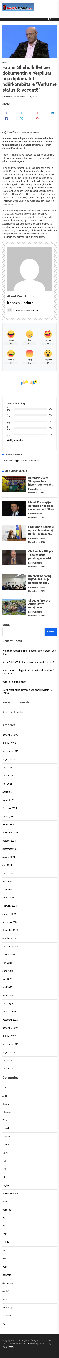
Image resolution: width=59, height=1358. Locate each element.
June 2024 (7, 873)
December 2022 (10, 1020)
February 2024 (9, 906)
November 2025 (10, 735)
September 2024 (10, 849)
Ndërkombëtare (10, 1193)
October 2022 (9, 1036)
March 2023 (8, 995)
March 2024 (8, 897)
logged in (18, 461)
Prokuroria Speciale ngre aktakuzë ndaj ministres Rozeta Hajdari (41, 532)
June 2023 (7, 971)
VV (3, 1323)
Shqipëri (6, 1291)
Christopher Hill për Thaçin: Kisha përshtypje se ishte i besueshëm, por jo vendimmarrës (41, 558)
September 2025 (10, 751)
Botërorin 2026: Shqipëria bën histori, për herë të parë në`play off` (40, 483)
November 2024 (10, 832)
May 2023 (7, 979)
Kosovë (5, 63)
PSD (4, 1258)
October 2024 (9, 840)
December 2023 (10, 922)
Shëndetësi (7, 1283)
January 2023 (9, 1011)
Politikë (5, 1242)
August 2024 (8, 857)
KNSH (5, 1120)
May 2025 (7, 784)
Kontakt (6, 1128)
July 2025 (7, 767)
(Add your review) (15, 440)
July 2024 (7, 865)
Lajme (5, 1153)
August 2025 (8, 759)
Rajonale (6, 1275)
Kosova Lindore (9, 96)
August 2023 (8, 954)
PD (3, 1218)
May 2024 (7, 881)
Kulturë (5, 1144)
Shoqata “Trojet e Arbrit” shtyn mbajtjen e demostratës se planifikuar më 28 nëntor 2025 (39, 609)
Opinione (6, 1210)
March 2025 (8, 800)
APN (4, 1096)
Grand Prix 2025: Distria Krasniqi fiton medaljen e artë (28, 662)
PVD (4, 1267)
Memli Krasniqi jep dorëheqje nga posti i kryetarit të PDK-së (41, 506)
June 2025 (7, 775)
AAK (4, 1087)
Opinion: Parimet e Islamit (14, 681)
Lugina (5, 1185)
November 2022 (10, 1028)
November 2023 (10, 930)
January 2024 (9, 914)
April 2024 (7, 889)
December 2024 (10, 824)
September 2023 (10, 946)
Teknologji (7, 1307)
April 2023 (7, 987)
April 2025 (7, 792)
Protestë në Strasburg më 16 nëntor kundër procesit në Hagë (29, 652)
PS (3, 1250)
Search (6, 625)
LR (3, 1177)
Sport (5, 1299)
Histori (5, 1104)
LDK (4, 1161)
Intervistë (6, 1112)
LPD (4, 1169)
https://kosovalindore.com (23, 310)
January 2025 (9, 816)
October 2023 (9, 938)
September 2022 (10, 1044)
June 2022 (7, 1068)
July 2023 (7, 963)
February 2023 (9, 1003)
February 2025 (9, 808)
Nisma (5, 1201)
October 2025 (9, 743)
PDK (4, 1234)
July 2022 (7, 1060)
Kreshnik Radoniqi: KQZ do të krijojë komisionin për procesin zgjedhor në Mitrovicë (40, 582)
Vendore (6, 1315)
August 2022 (8, 1052)
